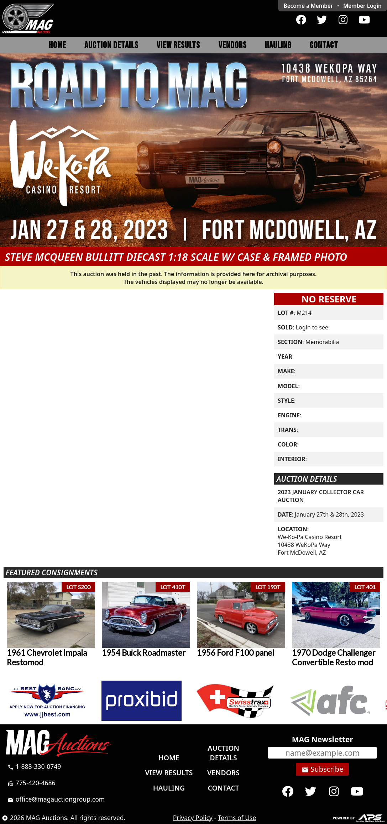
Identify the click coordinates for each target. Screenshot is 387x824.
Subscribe (322, 769)
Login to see (312, 327)
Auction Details (111, 45)
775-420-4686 (31, 782)
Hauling (278, 45)
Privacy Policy (193, 817)
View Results (178, 45)
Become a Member (308, 5)
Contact (324, 45)
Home (57, 45)
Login (362, 5)
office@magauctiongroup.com (56, 799)
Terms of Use (237, 817)
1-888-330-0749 (34, 766)
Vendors (233, 45)
